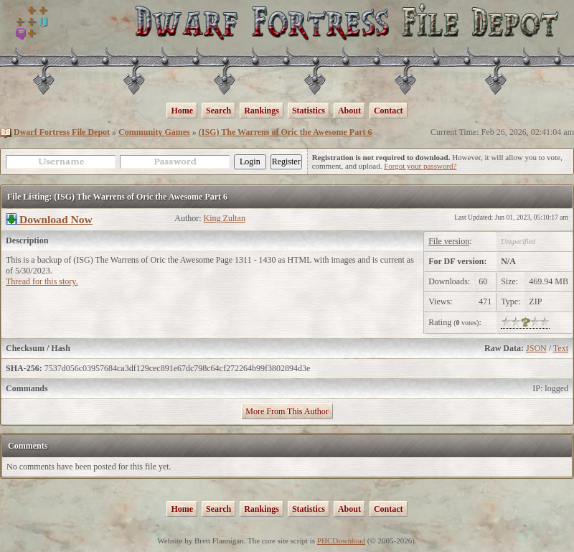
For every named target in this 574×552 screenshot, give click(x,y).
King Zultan (224, 218)
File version (448, 241)
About (349, 111)
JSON (536, 348)
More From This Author (286, 411)
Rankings (261, 111)
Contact (388, 111)
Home (182, 111)
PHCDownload (341, 540)
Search (218, 111)
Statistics (308, 111)
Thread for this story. (42, 281)
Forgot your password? (420, 166)
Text (560, 348)
